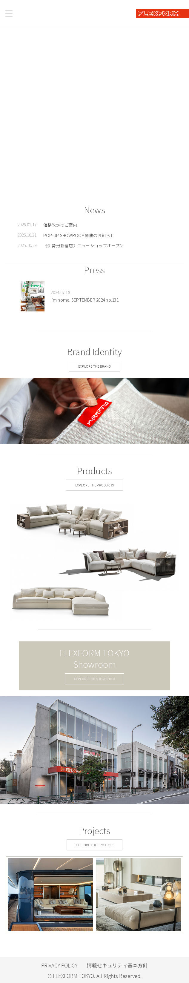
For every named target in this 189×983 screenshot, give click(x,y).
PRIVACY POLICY (59, 965)
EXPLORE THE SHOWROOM (94, 679)
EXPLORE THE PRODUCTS (94, 485)
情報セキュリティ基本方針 (117, 965)
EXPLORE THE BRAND (94, 366)
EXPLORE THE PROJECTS (94, 845)
